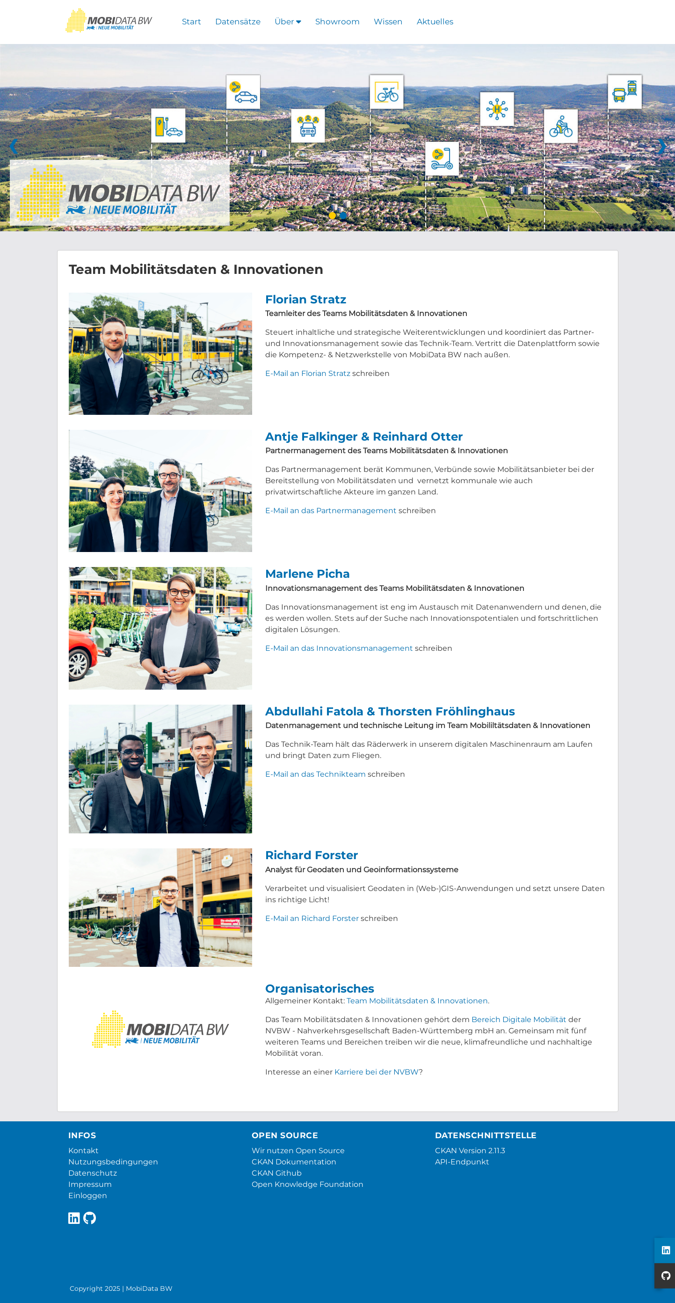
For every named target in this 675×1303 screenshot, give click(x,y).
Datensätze (238, 21)
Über (288, 21)
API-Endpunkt (462, 1161)
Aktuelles (435, 21)
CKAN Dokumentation (294, 1161)
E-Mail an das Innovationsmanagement (339, 648)
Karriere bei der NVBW (376, 1071)
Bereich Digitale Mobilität (519, 1019)
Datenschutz (92, 1173)
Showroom (337, 21)
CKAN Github (277, 1173)
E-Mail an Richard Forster (312, 918)
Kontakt (83, 1150)
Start (191, 21)
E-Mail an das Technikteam (315, 774)
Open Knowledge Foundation (307, 1184)
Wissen (388, 21)
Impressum (90, 1184)
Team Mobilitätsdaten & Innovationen (417, 1000)
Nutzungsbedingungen (113, 1161)
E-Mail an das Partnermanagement (331, 510)
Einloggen (87, 1195)
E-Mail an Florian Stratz (307, 373)
